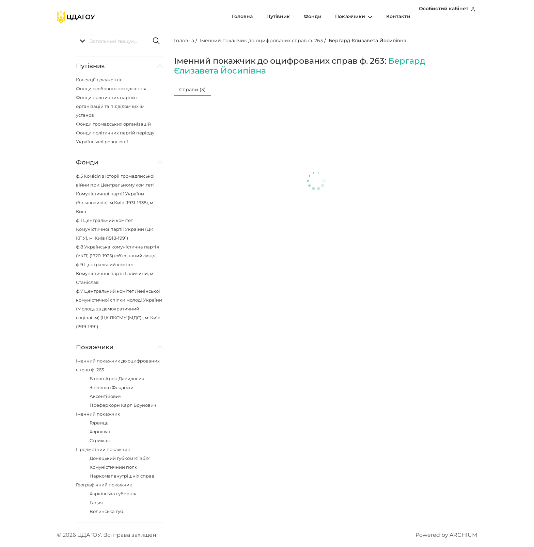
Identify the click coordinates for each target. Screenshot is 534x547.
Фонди (326, 17)
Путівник (297, 17)
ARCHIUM (463, 535)
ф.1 (114, 229)
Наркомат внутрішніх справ (122, 476)
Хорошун (100, 431)
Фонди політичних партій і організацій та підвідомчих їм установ (110, 106)
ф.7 (119, 308)
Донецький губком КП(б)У (120, 458)
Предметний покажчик (103, 449)
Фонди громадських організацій (113, 124)
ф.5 (115, 193)
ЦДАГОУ (89, 535)
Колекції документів (99, 79)
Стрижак (100, 440)
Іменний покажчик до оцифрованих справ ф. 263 (261, 40)
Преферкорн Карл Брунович (123, 405)
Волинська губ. (107, 511)
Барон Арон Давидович (117, 378)
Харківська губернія (113, 493)
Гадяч (96, 502)
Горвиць (99, 422)
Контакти (400, 17)
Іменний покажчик (98, 414)
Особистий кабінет (449, 17)
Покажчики (361, 17)
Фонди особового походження (111, 88)
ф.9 (115, 273)
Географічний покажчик (104, 484)
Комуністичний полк (113, 467)
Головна (267, 17)
